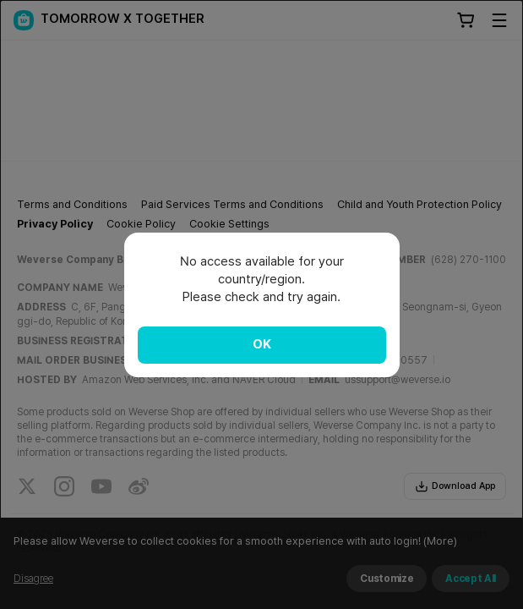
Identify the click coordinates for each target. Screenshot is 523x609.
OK (262, 344)
